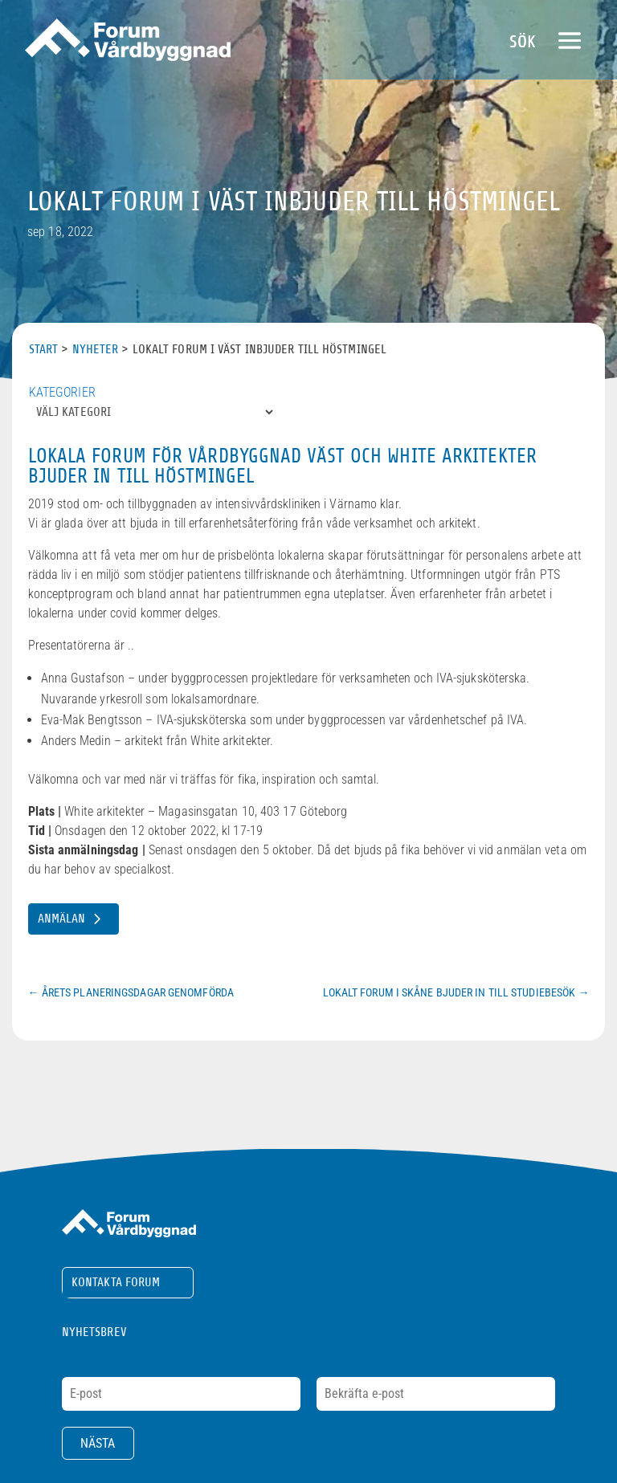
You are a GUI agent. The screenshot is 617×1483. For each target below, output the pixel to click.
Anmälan (62, 918)
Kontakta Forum (116, 1282)
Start (44, 349)
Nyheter (95, 349)
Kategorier (62, 392)
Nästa (97, 1443)
